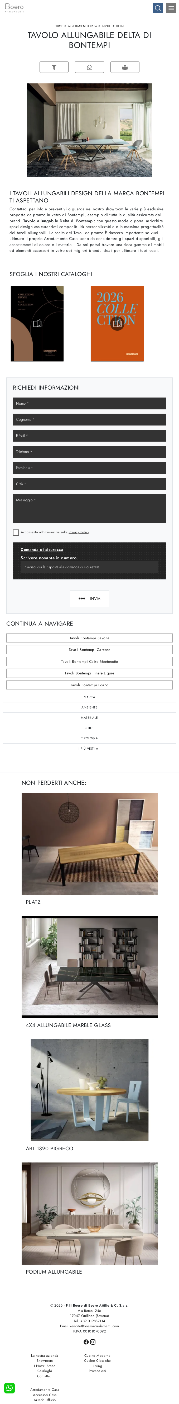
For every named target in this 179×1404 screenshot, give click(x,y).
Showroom (42, 1361)
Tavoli (106, 26)
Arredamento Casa (82, 26)
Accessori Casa (137, 1361)
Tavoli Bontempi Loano (89, 685)
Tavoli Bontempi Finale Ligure (89, 673)
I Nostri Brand (42, 1366)
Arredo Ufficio (137, 1366)
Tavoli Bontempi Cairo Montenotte (89, 662)
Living (89, 1366)
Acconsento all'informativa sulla (55, 532)
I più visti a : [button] (90, 749)
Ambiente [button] (89, 708)
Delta (120, 26)
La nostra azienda (42, 1356)
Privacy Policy (79, 532)
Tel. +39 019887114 (89, 1321)
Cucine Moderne (89, 1356)
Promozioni (89, 1371)
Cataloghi (42, 1371)
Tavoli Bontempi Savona (90, 638)
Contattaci (42, 1376)
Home (59, 26)
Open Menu (171, 8)
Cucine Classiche (89, 1361)
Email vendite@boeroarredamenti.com (89, 1326)
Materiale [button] (89, 718)
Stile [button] (89, 728)
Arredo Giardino (137, 1371)
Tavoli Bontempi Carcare (89, 650)
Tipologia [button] (89, 738)
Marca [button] (89, 697)
